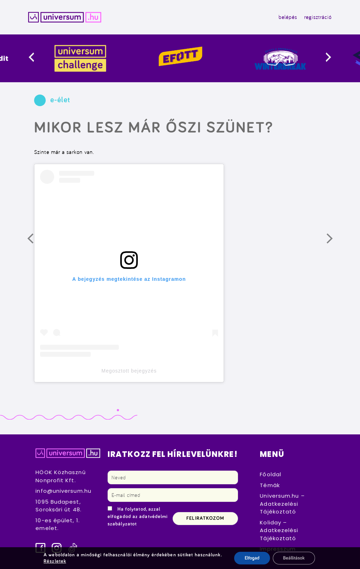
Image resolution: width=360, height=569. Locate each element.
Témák (270, 485)
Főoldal (270, 474)
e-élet (60, 100)
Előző (35, 241)
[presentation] (37, 58)
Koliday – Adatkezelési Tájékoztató (279, 530)
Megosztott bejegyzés (128, 371)
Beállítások (294, 558)
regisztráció (318, 17)
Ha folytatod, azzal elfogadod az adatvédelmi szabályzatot (138, 517)
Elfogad (251, 558)
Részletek (54, 561)
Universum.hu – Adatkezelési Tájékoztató (282, 504)
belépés (287, 17)
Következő (334, 241)
